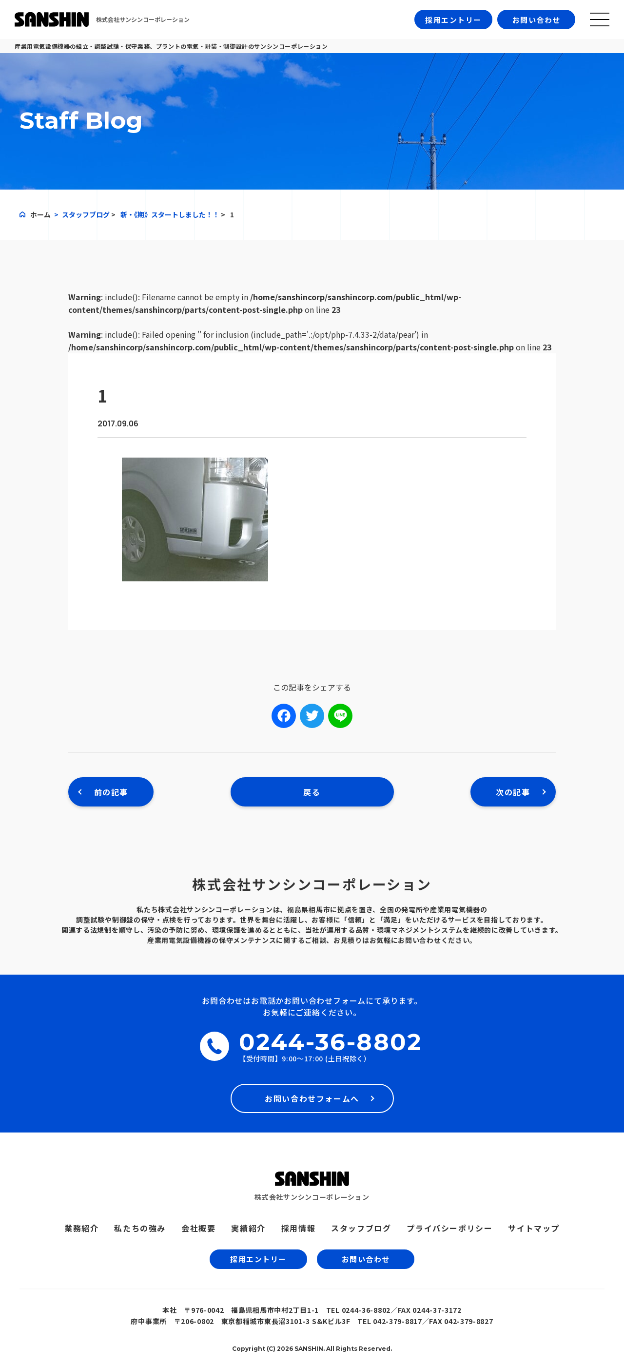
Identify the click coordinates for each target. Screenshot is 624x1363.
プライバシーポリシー (449, 1228)
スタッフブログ (86, 214)
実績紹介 (248, 1228)
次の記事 (513, 792)
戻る (311, 792)
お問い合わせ (536, 20)
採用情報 (298, 1228)
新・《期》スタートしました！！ (169, 214)
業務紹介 (81, 1228)
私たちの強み (140, 1228)
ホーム (40, 214)
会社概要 (198, 1228)
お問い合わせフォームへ (312, 1098)
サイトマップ (534, 1228)
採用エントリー (453, 20)
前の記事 (111, 792)
